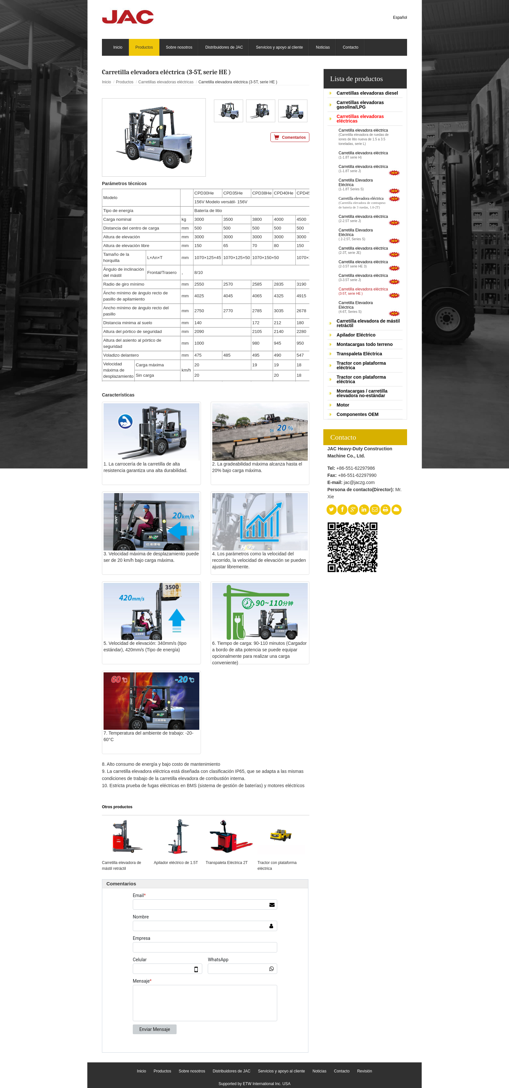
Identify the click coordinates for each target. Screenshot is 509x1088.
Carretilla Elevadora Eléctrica (364, 185)
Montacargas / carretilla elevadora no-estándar (362, 393)
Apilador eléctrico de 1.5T (176, 862)
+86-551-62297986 (355, 468)
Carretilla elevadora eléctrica (364, 137)
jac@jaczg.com (359, 482)
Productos (124, 82)
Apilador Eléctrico (356, 334)
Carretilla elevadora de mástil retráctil (368, 323)
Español (400, 17)
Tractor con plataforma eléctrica (361, 365)
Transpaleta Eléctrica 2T (227, 862)
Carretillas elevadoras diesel (367, 93)
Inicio (106, 82)
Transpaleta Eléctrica (359, 353)
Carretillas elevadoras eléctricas (360, 119)
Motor (343, 405)
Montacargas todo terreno (365, 344)
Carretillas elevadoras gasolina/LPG (360, 105)
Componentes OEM (358, 414)
